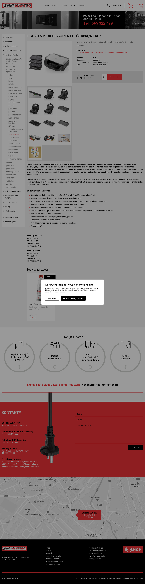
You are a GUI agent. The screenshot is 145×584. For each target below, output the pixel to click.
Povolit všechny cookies (73, 298)
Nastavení (52, 298)
